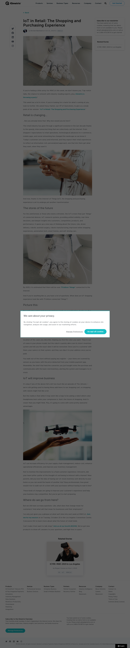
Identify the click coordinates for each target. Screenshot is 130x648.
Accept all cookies (95, 331)
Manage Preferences (74, 332)
